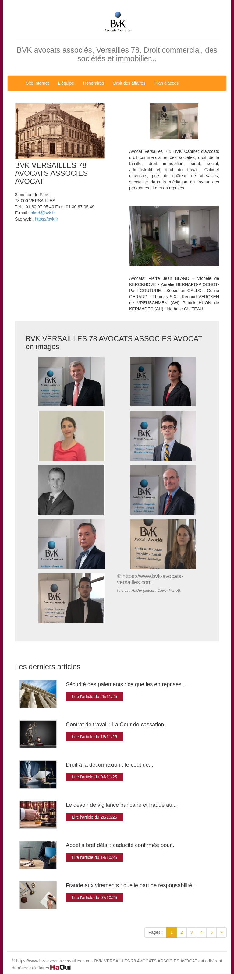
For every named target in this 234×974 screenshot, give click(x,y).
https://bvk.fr (46, 219)
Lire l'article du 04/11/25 (94, 777)
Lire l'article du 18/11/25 (94, 736)
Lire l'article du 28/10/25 (94, 817)
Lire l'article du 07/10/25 (94, 897)
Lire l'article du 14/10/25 (94, 857)
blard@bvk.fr (42, 212)
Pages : (155, 932)
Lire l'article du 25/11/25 (94, 696)
